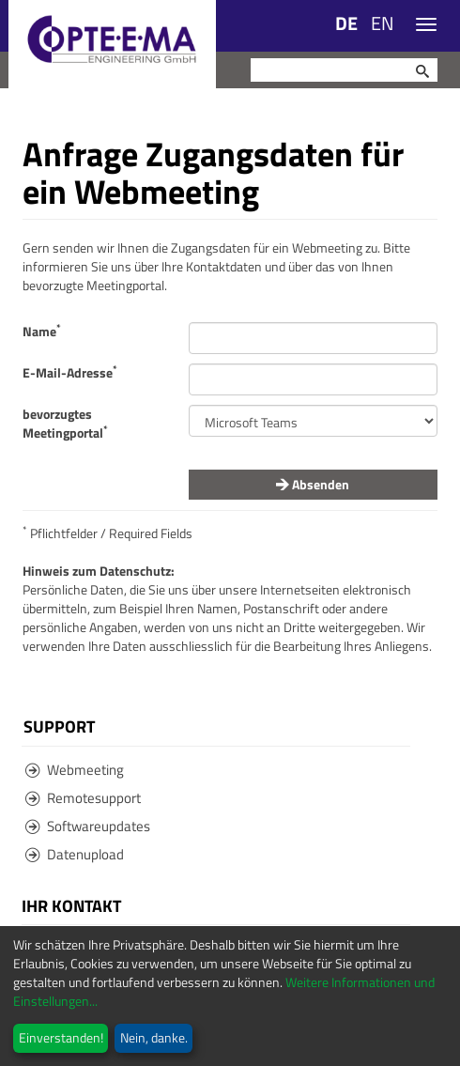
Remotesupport (83, 798)
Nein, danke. (154, 1037)
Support (59, 726)
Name (42, 331)
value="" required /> (313, 421)
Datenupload (74, 854)
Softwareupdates (87, 826)
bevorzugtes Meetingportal (65, 423)
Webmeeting (74, 769)
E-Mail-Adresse (70, 372)
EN (382, 23)
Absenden (312, 484)
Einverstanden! (61, 1037)
